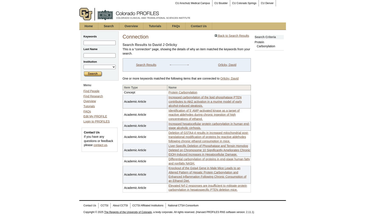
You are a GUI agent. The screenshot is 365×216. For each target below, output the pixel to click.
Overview (131, 26)
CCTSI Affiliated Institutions (147, 205)
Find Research (93, 96)
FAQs (176, 26)
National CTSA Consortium (183, 205)
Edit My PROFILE (95, 116)
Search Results (146, 65)
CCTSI (104, 205)
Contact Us (199, 26)
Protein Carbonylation (183, 92)
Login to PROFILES (97, 121)
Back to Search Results (232, 35)
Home (89, 26)
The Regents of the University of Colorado (128, 212)
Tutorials (155, 26)
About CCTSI (120, 205)
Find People (92, 91)
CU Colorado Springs (244, 3)
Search (109, 26)
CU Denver (267, 3)
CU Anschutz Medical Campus (192, 3)
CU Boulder (221, 3)
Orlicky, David (227, 65)
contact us (100, 145)
